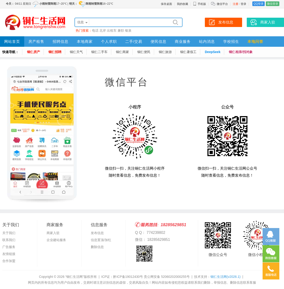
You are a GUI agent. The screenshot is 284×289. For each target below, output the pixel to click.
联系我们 (8, 240)
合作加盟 (8, 261)
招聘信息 (60, 42)
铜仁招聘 (54, 52)
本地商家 (85, 42)
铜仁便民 (143, 52)
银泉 (128, 30)
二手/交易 (133, 42)
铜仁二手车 (99, 52)
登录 (243, 4)
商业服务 (183, 42)
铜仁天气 (76, 52)
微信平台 (222, 4)
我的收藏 (182, 4)
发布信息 (97, 233)
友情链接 (8, 254)
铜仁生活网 (225, 277)
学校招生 (231, 42)
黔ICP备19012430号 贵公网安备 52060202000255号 (151, 277)
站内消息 (207, 42)
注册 (235, 4)
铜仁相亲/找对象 (241, 52)
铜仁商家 (122, 52)
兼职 (121, 30)
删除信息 (97, 247)
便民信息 (158, 42)
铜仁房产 (33, 52)
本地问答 (255, 42)
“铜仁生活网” (74, 277)
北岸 (102, 30)
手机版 (199, 4)
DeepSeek (212, 52)
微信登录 (272, 3)
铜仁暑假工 (188, 52)
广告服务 (8, 247)
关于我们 (8, 233)
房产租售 (36, 42)
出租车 (112, 30)
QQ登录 (259, 3)
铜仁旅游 (165, 52)
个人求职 (109, 42)
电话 (95, 30)
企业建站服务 (56, 240)
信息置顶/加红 (101, 240)
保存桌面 (166, 4)
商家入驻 (53, 233)
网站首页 (12, 42)
